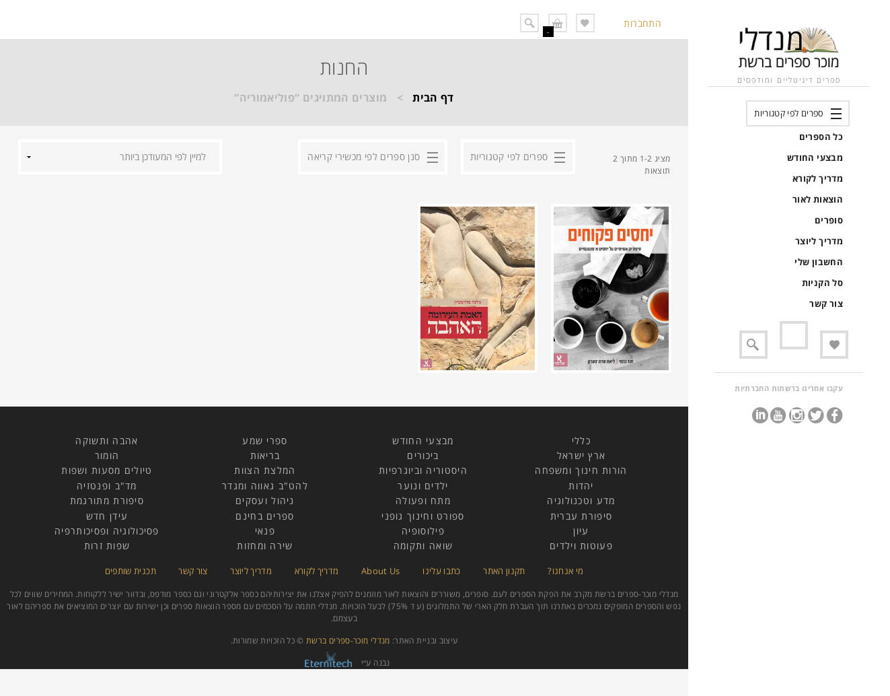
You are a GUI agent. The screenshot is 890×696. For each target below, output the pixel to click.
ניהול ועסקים (265, 500)
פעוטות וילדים (581, 545)
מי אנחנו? (565, 571)
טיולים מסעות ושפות (106, 470)
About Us (380, 571)
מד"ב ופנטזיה (107, 485)
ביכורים (423, 455)
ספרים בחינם (264, 516)
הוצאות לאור (817, 199)
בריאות (265, 455)
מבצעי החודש (815, 157)
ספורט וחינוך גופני (422, 516)
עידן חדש (107, 516)
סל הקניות (822, 283)
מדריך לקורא (817, 178)
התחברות (642, 23)
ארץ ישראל (581, 455)
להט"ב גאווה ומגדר (265, 485)
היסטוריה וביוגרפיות (423, 470)
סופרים (829, 220)
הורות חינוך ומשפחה (581, 470)
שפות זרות (107, 545)
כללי (581, 440)
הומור (107, 455)
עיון (581, 530)
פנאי (265, 530)
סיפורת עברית (581, 516)
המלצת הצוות (264, 470)
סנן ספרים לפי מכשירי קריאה (363, 156)
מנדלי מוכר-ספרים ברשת (348, 640)
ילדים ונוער (423, 485)
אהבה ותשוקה (106, 440)
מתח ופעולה (423, 500)
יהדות (581, 485)
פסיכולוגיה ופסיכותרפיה (106, 530)
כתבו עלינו (441, 571)
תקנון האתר (504, 571)
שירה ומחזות (265, 545)
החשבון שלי (818, 262)
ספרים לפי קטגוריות (788, 113)
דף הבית (433, 97)
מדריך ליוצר (819, 241)
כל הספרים (821, 137)
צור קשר (826, 304)
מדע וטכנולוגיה (581, 500)
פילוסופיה (423, 530)
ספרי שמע (264, 440)
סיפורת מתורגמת (107, 500)
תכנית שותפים (130, 571)
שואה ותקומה (423, 545)
